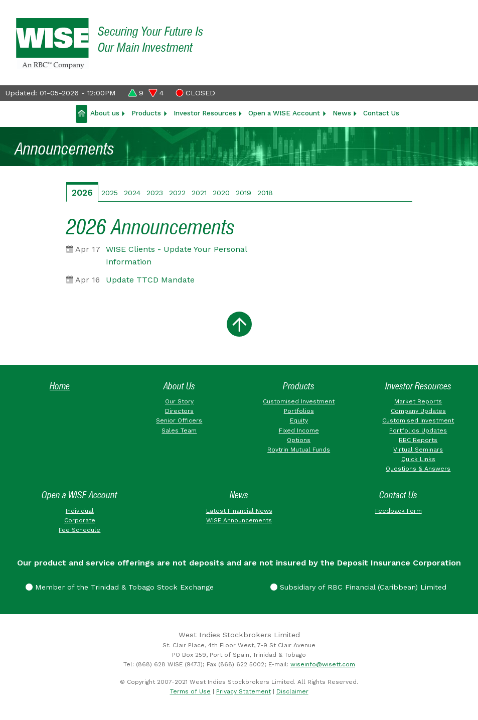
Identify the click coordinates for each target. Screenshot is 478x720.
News (342, 113)
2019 (243, 193)
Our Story (179, 401)
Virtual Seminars (418, 449)
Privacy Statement (243, 691)
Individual (80, 510)
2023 (154, 193)
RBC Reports (418, 440)
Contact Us (381, 113)
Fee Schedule (79, 529)
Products (146, 113)
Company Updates (418, 410)
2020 (221, 193)
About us (104, 113)
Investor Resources (205, 113)
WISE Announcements (239, 520)
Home (60, 386)
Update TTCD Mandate (150, 279)
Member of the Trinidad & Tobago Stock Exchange (120, 587)
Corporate (79, 520)
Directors (179, 410)
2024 (132, 193)
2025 (109, 193)
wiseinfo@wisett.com (322, 664)
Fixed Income (299, 430)
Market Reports (418, 401)
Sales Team (179, 430)
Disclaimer (292, 691)
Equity (299, 420)
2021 (199, 193)
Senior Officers (179, 420)
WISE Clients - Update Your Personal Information (176, 255)
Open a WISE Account (284, 113)
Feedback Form (398, 510)
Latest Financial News (239, 510)
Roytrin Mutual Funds (298, 449)
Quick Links (418, 459)
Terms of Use (190, 691)
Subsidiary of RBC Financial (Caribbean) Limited (358, 587)
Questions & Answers (418, 468)
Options (298, 440)
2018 (265, 193)
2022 (177, 193)
